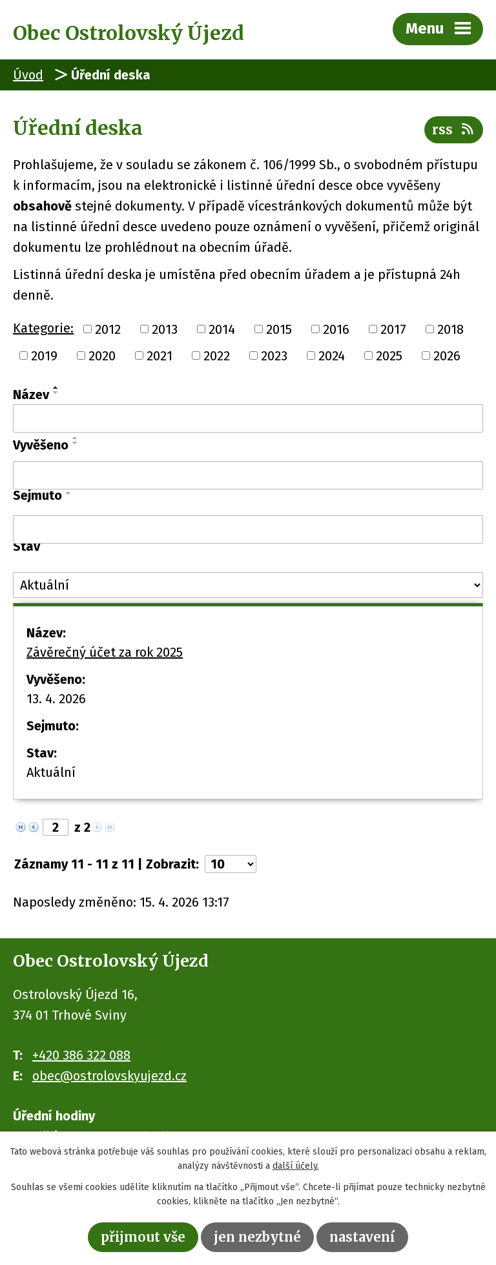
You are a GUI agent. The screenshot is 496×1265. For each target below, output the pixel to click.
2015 (279, 328)
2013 (165, 328)
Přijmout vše (143, 1237)
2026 (446, 356)
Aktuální (51, 772)
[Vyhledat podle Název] (248, 418)
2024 (331, 356)
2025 (389, 356)
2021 (159, 356)
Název (31, 394)
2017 (393, 328)
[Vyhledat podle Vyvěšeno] (248, 475)
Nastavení (362, 1237)
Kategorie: (43, 328)
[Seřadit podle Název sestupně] (56, 392)
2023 (274, 356)
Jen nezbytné (257, 1237)
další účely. (296, 1166)
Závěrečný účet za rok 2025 (104, 652)
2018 (450, 328)
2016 (336, 328)
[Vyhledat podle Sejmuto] (248, 529)
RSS (453, 129)
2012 (108, 328)
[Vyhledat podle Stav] (248, 585)
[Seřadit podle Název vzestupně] (56, 387)
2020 (102, 356)
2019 (44, 356)
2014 (222, 328)
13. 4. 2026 (56, 698)
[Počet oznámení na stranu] (230, 864)
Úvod (28, 75)
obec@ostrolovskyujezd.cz (109, 1076)
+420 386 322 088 (81, 1055)
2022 (216, 356)
